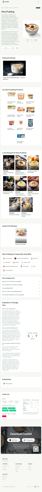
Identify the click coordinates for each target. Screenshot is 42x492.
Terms (32, 486)
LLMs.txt (23, 486)
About (29, 466)
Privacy (28, 486)
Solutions (4, 467)
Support (16, 471)
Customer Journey (6, 466)
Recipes (16, 469)
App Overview (17, 466)
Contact (29, 469)
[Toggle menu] (38, 2)
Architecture (5, 469)
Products (17, 467)
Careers (29, 467)
